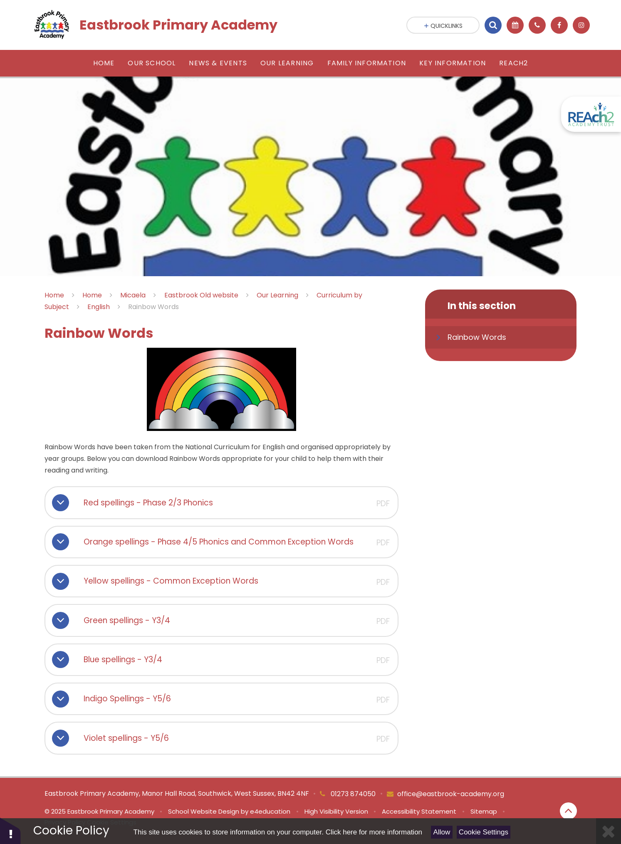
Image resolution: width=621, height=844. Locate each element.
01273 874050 (352, 794)
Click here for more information (374, 832)
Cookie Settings (483, 832)
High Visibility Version (336, 811)
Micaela (133, 295)
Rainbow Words (153, 307)
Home (54, 295)
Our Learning (277, 295)
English (98, 307)
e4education (270, 811)
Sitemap (483, 811)
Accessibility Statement (419, 811)
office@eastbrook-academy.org (450, 794)
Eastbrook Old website (201, 295)
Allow (441, 832)
